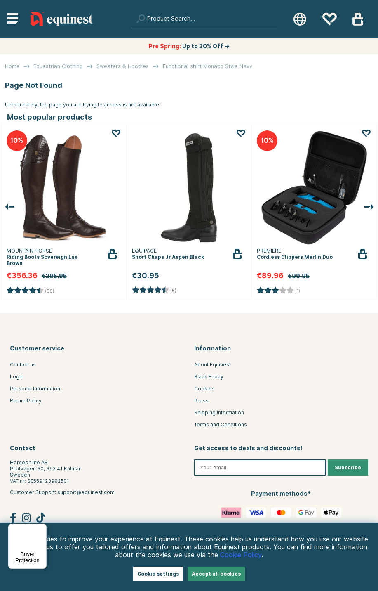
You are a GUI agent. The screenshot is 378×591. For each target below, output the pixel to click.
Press (201, 400)
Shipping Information (219, 412)
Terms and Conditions (220, 424)
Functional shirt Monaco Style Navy (207, 66)
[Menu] (42, 529)
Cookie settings (158, 574)
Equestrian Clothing (58, 66)
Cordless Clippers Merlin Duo (295, 257)
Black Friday (208, 377)
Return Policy (26, 400)
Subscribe (348, 467)
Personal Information (35, 388)
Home (12, 66)
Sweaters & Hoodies (122, 66)
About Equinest (212, 365)
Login (16, 377)
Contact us (23, 365)
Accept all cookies (216, 574)
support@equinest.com (86, 492)
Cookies (204, 388)
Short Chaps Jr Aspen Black (168, 257)
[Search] (204, 18)
